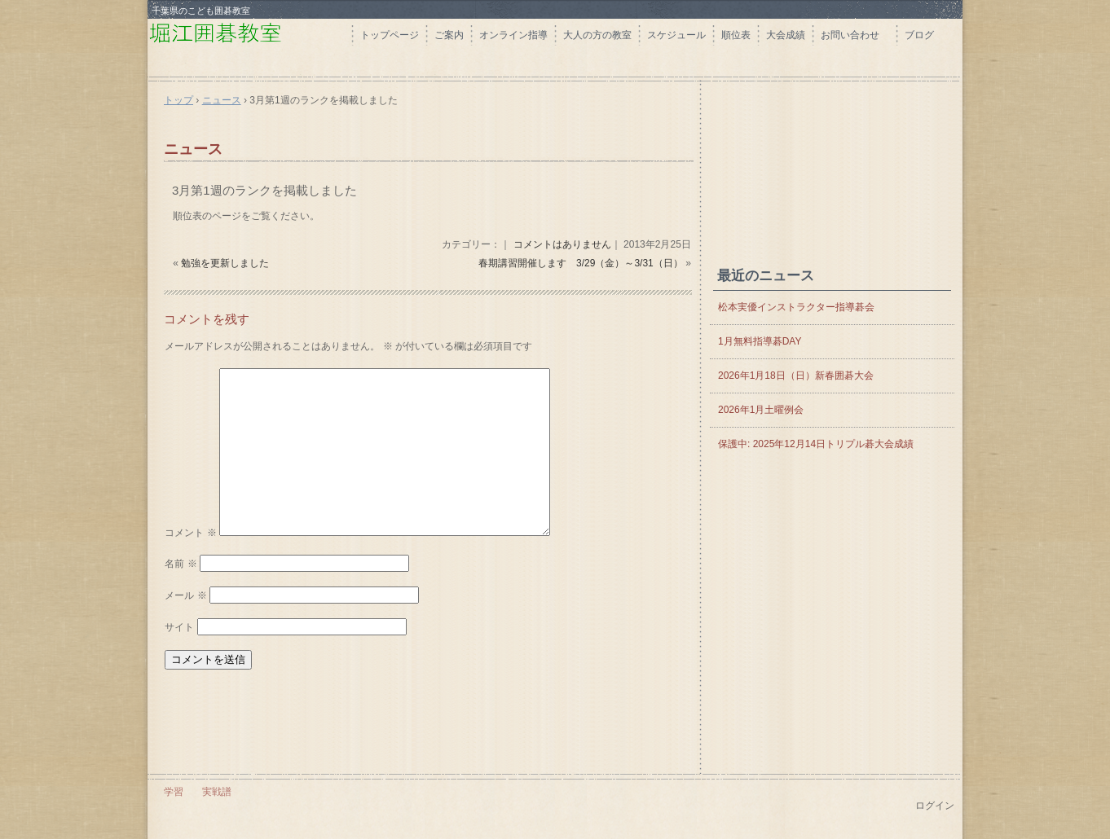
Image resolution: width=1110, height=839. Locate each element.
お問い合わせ (855, 35)
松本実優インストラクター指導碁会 (796, 307)
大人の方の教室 (597, 35)
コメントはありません (562, 244)
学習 (173, 791)
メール (185, 595)
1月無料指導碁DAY (759, 341)
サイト (179, 627)
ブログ (919, 35)
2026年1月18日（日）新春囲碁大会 (796, 375)
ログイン (934, 805)
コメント (190, 532)
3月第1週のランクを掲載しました (264, 190)
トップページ (389, 35)
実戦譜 (216, 791)
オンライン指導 (513, 35)
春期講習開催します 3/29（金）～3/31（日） (580, 263)
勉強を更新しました (225, 263)
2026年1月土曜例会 (761, 409)
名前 (180, 563)
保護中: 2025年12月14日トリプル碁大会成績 (816, 444)
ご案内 (449, 35)
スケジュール (676, 35)
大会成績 (785, 35)
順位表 (736, 35)
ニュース (193, 149)
